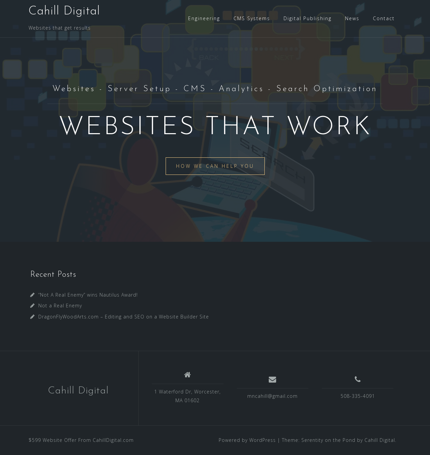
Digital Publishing (308, 18)
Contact (384, 18)
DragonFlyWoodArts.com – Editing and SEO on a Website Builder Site (123, 316)
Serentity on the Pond (328, 440)
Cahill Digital (64, 11)
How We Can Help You (215, 166)
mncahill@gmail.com (272, 396)
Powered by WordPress (247, 440)
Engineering (204, 18)
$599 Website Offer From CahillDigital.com (81, 440)
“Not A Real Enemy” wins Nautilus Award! (88, 295)
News (352, 18)
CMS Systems (251, 18)
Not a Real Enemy (60, 305)
